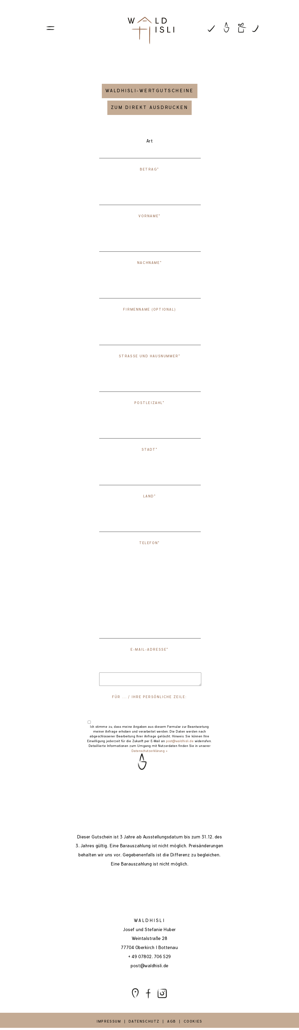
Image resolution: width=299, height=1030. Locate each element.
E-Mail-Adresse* (149, 649)
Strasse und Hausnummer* (149, 356)
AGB (171, 1021)
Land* (149, 496)
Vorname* (149, 216)
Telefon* (149, 543)
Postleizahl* (149, 403)
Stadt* (150, 449)
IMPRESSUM (109, 1021)
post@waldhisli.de (180, 741)
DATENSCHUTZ (144, 1021)
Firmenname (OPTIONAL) (149, 309)
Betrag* (149, 169)
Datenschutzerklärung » (150, 751)
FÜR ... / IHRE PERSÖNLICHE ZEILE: (149, 697)
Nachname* (149, 263)
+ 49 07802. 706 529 (149, 956)
